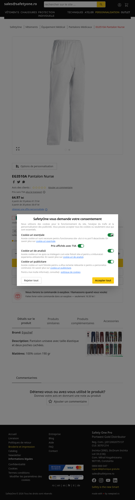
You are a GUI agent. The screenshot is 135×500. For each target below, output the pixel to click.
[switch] (111, 235)
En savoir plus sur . (64, 257)
